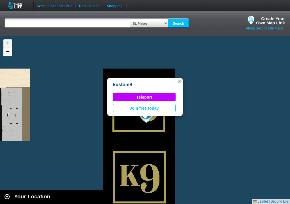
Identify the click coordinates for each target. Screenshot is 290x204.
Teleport (144, 97)
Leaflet (260, 201)
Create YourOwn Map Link (270, 20)
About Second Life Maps (264, 28)
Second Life (18, 5)
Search (178, 24)
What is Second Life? (54, 5)
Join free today (144, 108)
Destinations (89, 5)
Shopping (114, 5)
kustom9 (122, 84)
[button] (179, 81)
